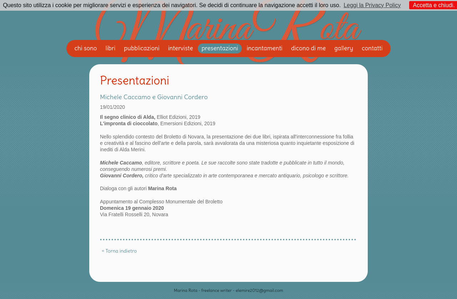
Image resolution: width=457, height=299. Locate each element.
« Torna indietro (119, 251)
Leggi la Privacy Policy (372, 5)
